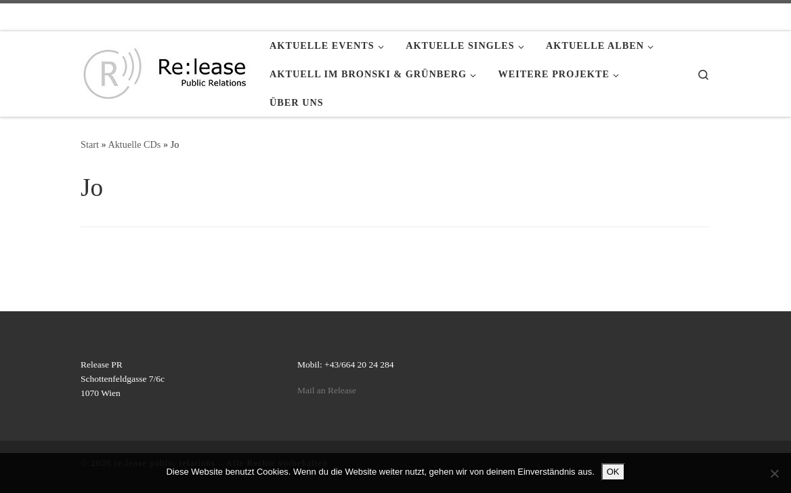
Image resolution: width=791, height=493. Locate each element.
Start (90, 144)
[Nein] (774, 473)
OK (613, 472)
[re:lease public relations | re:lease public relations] (165, 71)
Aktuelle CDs (134, 144)
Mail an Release (326, 390)
